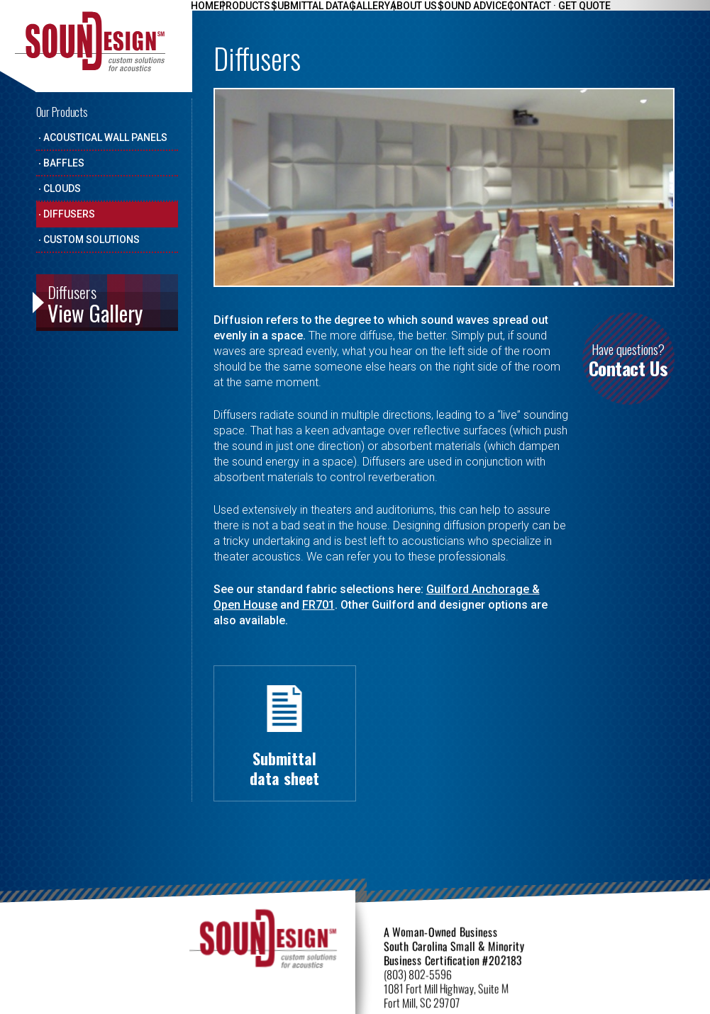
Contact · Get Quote (613, 15)
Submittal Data (331, 15)
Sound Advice (518, 15)
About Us (451, 15)
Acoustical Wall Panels (105, 137)
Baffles (63, 163)
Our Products (62, 112)
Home (209, 15)
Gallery (398, 15)
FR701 (318, 605)
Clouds (62, 188)
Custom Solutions (91, 239)
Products (257, 15)
